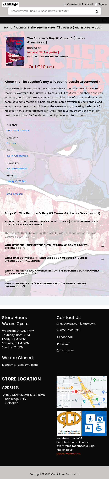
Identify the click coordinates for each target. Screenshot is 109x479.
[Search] (54, 11)
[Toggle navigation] (104, 20)
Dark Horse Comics (18, 130)
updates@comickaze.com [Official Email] (78, 324)
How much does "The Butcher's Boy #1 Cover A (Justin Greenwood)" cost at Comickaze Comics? (52, 223)
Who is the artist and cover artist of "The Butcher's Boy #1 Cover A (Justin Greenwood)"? (52, 272)
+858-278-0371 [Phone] (70, 330)
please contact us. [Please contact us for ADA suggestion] (69, 453)
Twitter (65, 344)
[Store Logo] (10, 4)
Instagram (67, 350)
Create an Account (78, 4)
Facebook (66, 337)
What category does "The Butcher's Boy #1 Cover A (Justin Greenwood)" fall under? (46, 259)
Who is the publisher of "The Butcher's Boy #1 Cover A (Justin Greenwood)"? (47, 246)
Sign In (101, 4)
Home (8, 28)
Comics (21, 28)
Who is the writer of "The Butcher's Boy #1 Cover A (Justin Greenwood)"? (45, 285)
